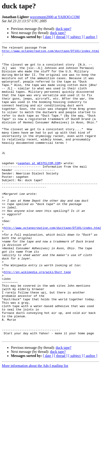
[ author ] (90, 37)
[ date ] (48, 37)
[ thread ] (60, 37)
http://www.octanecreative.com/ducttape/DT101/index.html (50, 52)
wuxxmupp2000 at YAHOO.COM (55, 17)
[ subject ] (75, 37)
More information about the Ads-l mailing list (35, 424)
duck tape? (63, 29)
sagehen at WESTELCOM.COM (39, 187)
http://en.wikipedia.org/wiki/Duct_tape (37, 317)
